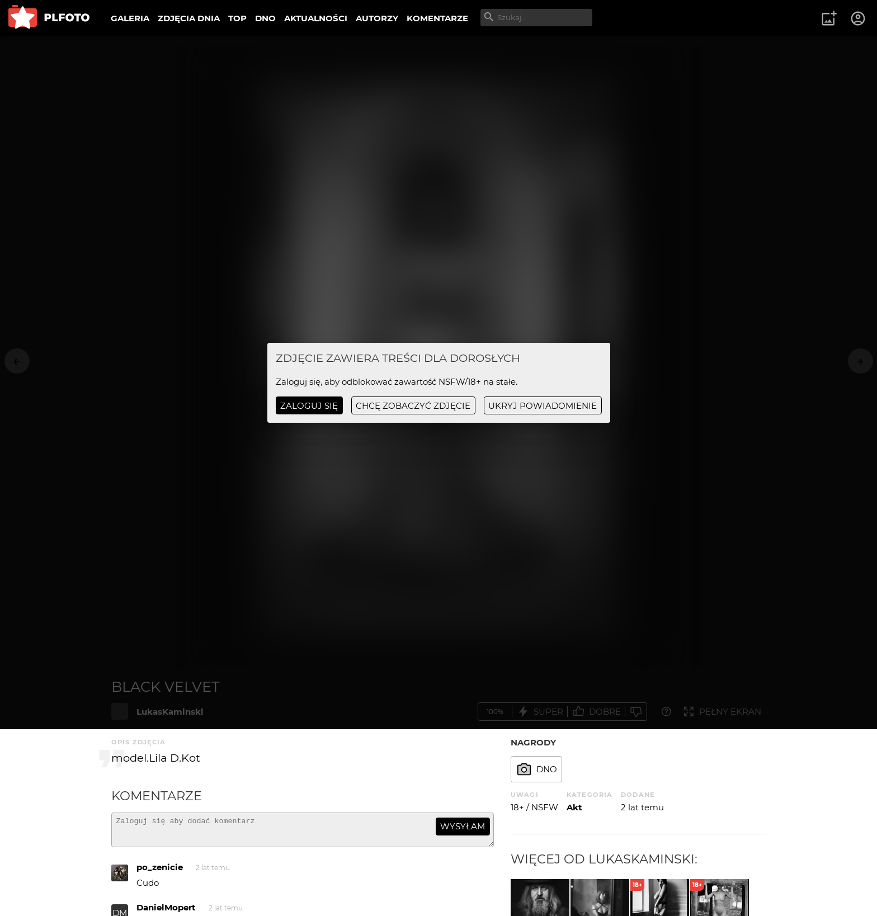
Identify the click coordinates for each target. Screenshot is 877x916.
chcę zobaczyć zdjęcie (413, 405)
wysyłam (462, 826)
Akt (574, 807)
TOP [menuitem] (237, 18)
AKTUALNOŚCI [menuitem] (315, 18)
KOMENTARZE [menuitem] (437, 18)
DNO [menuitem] (265, 18)
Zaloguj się (309, 405)
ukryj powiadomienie (542, 405)
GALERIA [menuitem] (130, 18)
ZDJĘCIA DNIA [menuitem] (189, 18)
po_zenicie (159, 872)
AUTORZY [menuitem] (377, 18)
